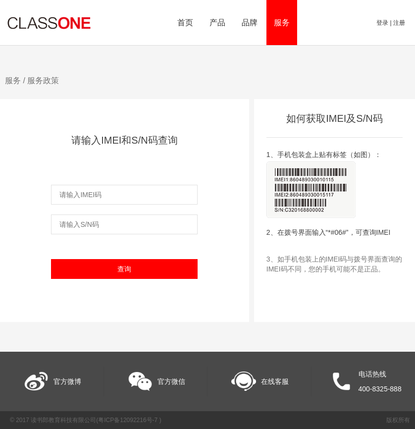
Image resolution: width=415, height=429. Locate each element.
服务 (282, 22)
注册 (399, 22)
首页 (185, 22)
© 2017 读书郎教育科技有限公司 (53, 420)
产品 (217, 22)
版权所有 (398, 420)
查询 (124, 269)
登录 (383, 22)
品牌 (250, 22)
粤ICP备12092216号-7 (128, 420)
